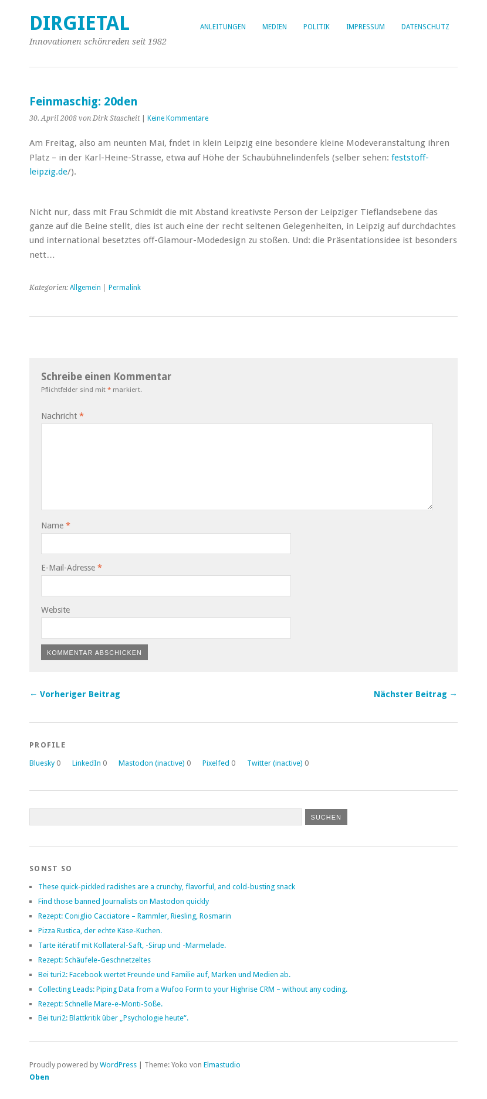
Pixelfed (215, 763)
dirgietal (79, 23)
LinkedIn (86, 763)
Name (55, 525)
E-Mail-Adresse (71, 567)
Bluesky (42, 763)
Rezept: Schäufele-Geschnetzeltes (94, 959)
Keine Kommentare (177, 118)
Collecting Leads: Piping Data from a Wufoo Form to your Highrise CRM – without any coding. (192, 989)
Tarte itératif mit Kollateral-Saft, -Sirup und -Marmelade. (132, 945)
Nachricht (62, 416)
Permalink (125, 288)
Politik (316, 27)
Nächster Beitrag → (416, 694)
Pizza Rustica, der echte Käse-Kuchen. (100, 930)
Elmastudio (222, 1064)
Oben (39, 1077)
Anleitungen (223, 27)
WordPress (118, 1064)
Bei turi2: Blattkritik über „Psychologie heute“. (113, 1017)
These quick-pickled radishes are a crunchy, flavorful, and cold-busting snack (166, 886)
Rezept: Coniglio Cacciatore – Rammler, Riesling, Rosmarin (134, 916)
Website (55, 610)
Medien (274, 27)
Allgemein (85, 288)
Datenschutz (425, 27)
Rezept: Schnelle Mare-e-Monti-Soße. (100, 1003)
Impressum (365, 27)
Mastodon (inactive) (152, 763)
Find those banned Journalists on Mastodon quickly (123, 901)
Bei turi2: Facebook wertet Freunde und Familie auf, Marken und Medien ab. (164, 974)
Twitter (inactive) (275, 763)
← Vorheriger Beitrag (74, 694)
